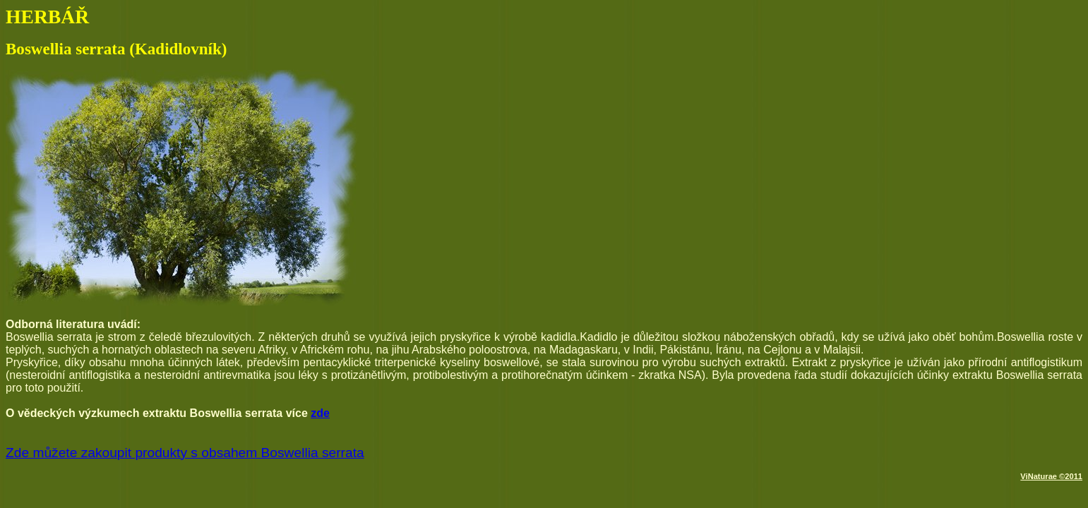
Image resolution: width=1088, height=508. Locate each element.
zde (320, 413)
